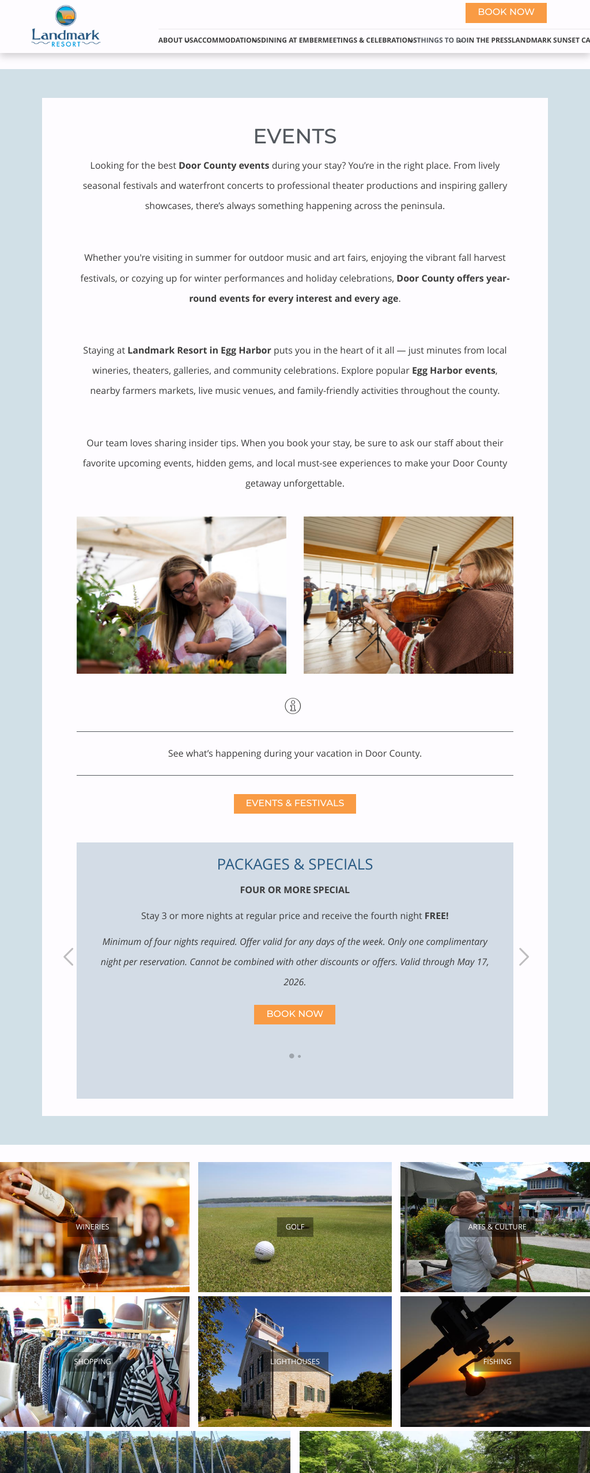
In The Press (489, 40)
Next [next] (523, 956)
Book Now (294, 1014)
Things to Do (442, 40)
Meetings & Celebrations (369, 40)
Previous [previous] (67, 956)
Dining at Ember (291, 40)
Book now (506, 12)
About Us (176, 40)
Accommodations (227, 40)
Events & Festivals (295, 803)
